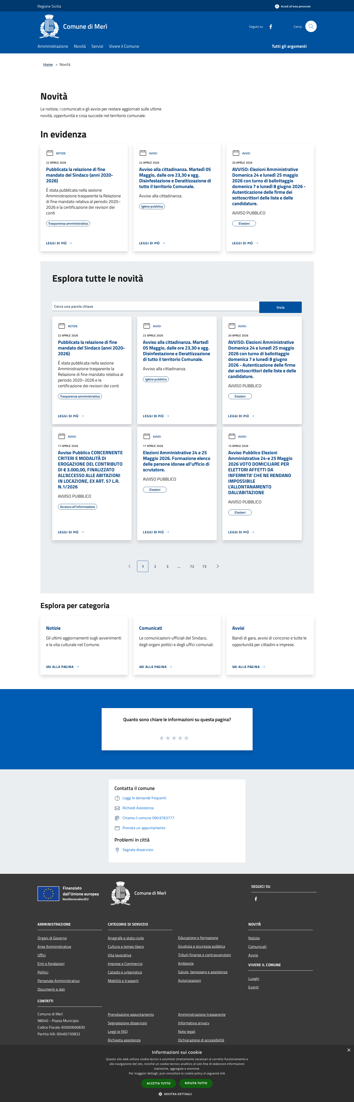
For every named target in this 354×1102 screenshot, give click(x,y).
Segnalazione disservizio (127, 1023)
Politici (43, 972)
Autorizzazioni (189, 980)
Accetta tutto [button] (158, 1083)
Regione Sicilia (49, 6)
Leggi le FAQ (118, 1031)
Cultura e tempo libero (126, 946)
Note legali (186, 1031)
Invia (280, 307)
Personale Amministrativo (59, 981)
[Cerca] (311, 26)
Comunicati (257, 946)
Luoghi (253, 978)
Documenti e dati (51, 989)
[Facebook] (269, 26)
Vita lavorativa (119, 955)
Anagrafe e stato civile (126, 938)
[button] (177, 1094)
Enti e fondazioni (51, 963)
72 (192, 566)
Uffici (42, 955)
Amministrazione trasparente (202, 1014)
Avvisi (148, 153)
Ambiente (186, 963)
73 (204, 566)
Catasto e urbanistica (125, 972)
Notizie (56, 153)
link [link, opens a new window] (222, 1073)
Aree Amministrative (54, 946)
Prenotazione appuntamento (131, 1014)
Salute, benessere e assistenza (202, 972)
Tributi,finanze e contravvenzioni (204, 955)
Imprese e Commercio (125, 963)
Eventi (253, 987)
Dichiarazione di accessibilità (201, 1040)
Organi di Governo (52, 938)
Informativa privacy (193, 1023)
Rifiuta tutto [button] (196, 1083)
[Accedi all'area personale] (293, 6)
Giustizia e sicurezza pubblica (201, 946)
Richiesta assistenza (124, 1040)
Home (48, 64)
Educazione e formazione (198, 938)
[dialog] (177, 1073)
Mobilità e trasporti (123, 981)
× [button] (348, 1050)
